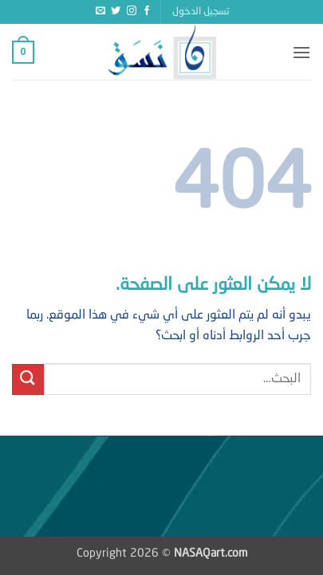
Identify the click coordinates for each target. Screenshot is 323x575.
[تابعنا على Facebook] (147, 11)
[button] (201, 12)
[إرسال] (28, 379)
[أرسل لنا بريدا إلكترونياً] (100, 11)
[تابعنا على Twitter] (115, 11)
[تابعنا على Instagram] (131, 11)
